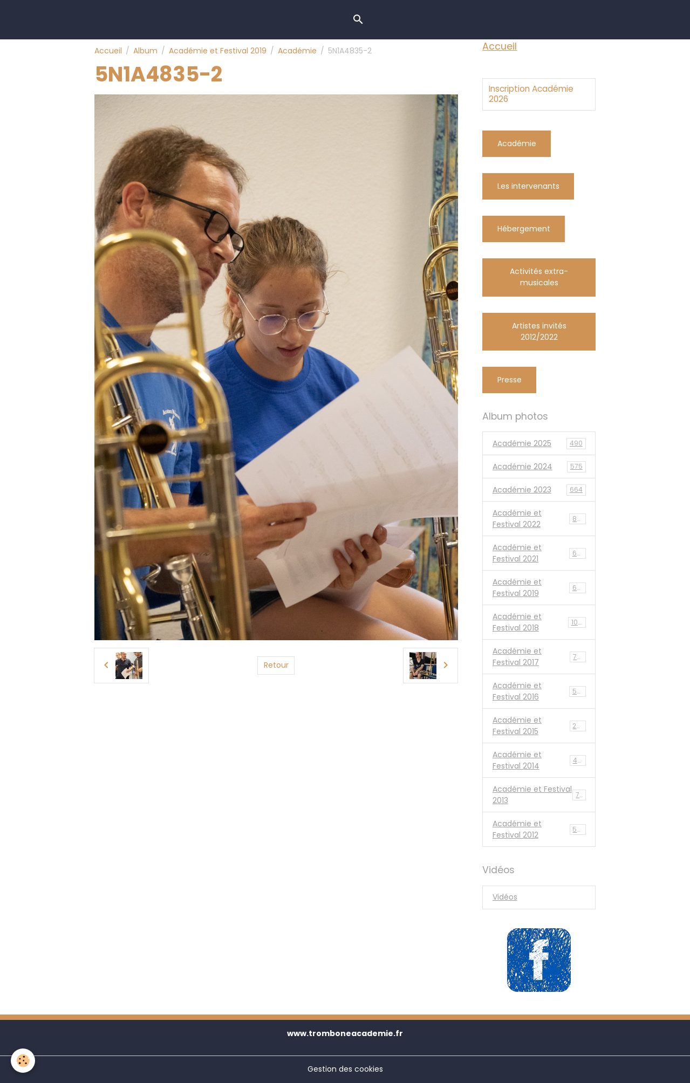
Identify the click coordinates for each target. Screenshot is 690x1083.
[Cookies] (23, 1060)
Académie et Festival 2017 (539, 657)
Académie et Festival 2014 (539, 760)
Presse (509, 379)
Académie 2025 (539, 443)
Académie (297, 50)
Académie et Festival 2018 (539, 622)
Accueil (108, 50)
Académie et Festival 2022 (539, 519)
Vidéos (505, 897)
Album (145, 50)
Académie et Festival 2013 (539, 795)
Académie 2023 (539, 490)
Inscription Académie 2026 (531, 94)
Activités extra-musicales (539, 277)
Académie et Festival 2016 (539, 691)
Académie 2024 (539, 466)
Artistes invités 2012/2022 (539, 331)
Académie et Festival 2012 (539, 829)
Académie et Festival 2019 (218, 50)
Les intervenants (528, 186)
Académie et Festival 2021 (539, 553)
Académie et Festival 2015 (539, 726)
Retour (276, 665)
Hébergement (523, 228)
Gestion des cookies (345, 1069)
